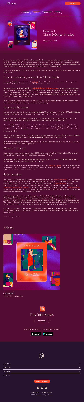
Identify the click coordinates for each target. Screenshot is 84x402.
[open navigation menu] (4, 3)
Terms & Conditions (47, 392)
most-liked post (60, 183)
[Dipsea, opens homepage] (12, 4)
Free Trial (72, 3)
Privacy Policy (35, 392)
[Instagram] (42, 388)
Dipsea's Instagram (60, 179)
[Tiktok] (38, 388)
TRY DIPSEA (42, 321)
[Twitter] (46, 388)
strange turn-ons (74, 187)
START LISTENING (42, 381)
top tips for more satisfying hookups (16, 187)
